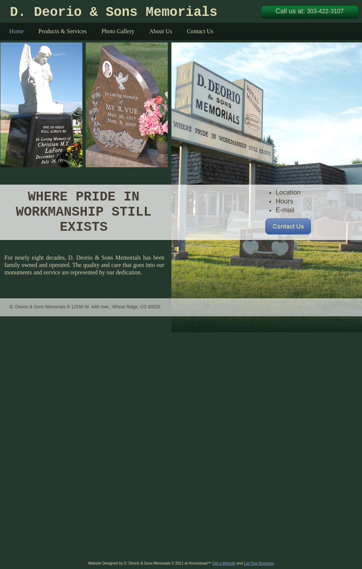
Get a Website (224, 563)
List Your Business (259, 563)
